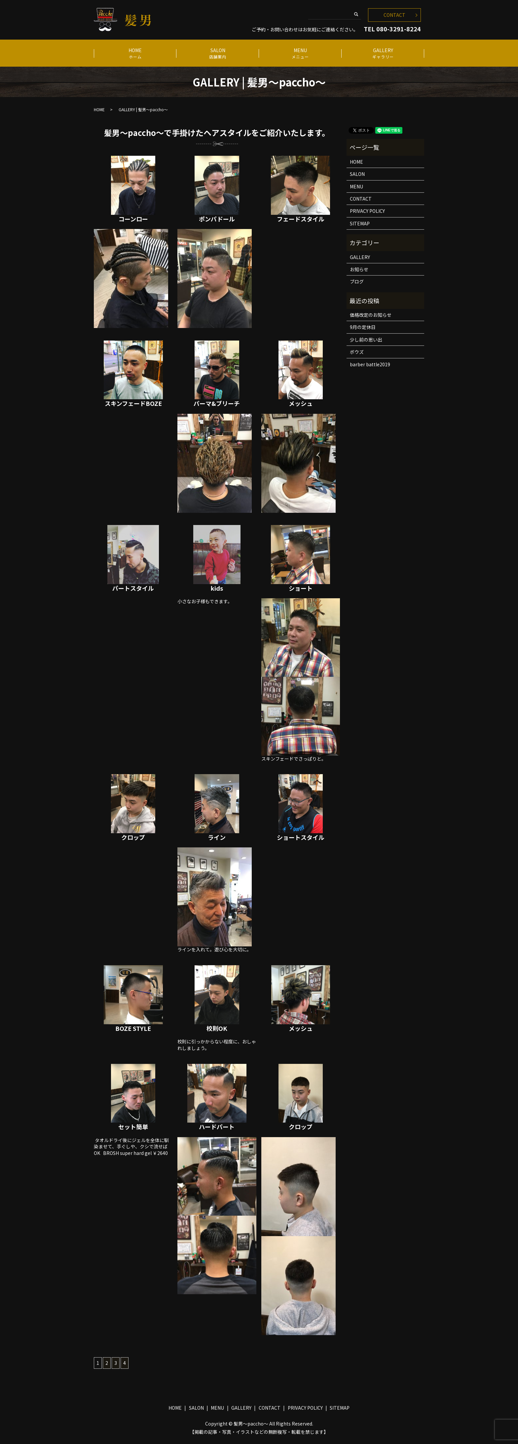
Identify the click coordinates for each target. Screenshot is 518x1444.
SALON (217, 53)
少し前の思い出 (366, 339)
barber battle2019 (370, 364)
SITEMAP (360, 223)
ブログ (357, 281)
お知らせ (359, 269)
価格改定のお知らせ (370, 315)
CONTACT (394, 15)
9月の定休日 (363, 327)
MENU (300, 53)
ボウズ (357, 351)
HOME (134, 53)
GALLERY (382, 53)
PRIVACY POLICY (367, 211)
